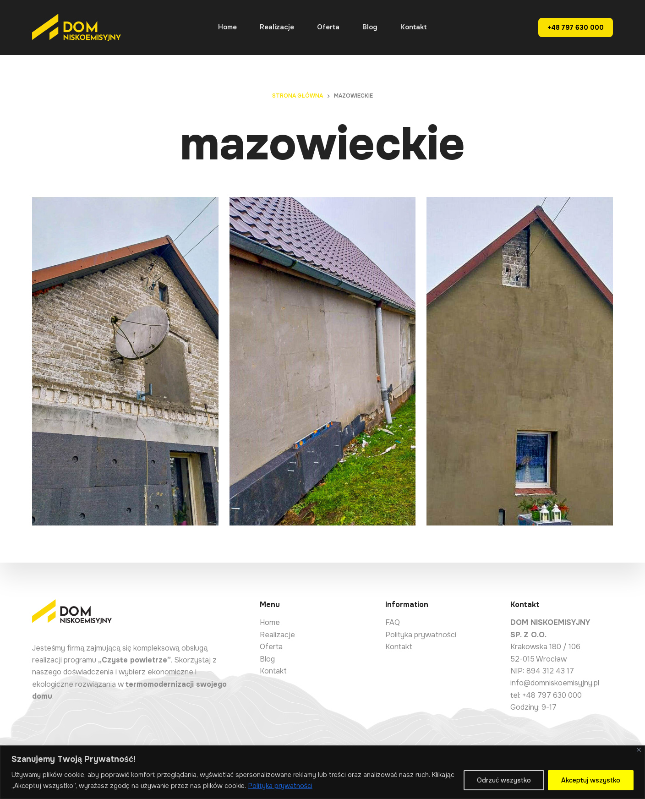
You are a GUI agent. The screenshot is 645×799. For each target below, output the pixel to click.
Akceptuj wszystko (590, 780)
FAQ (392, 622)
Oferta (271, 646)
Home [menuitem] (227, 27)
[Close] (639, 750)
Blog (267, 659)
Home (270, 622)
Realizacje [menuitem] (277, 27)
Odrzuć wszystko (504, 780)
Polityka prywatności (280, 786)
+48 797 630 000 (575, 27)
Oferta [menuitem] (328, 27)
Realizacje (277, 635)
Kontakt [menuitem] (413, 27)
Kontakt (273, 671)
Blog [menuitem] (369, 27)
